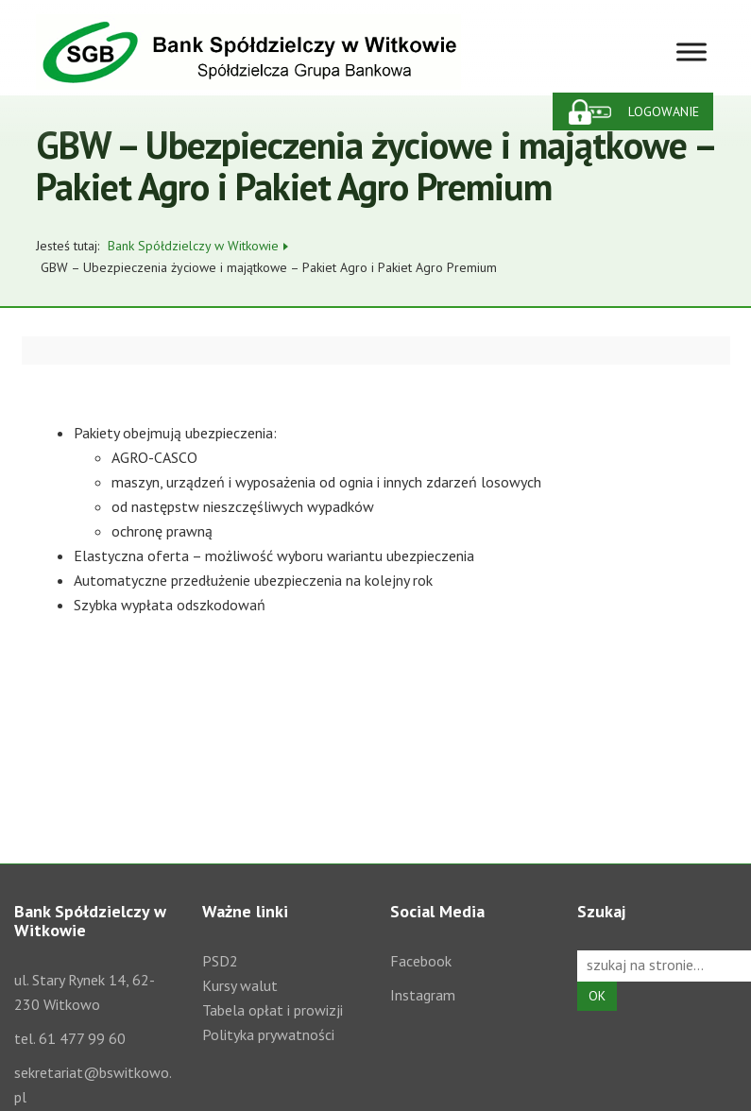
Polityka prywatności (268, 1034)
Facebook (421, 960)
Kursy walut (240, 985)
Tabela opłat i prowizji (272, 1009)
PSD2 (220, 960)
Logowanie (663, 111)
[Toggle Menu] (691, 51)
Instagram (422, 994)
